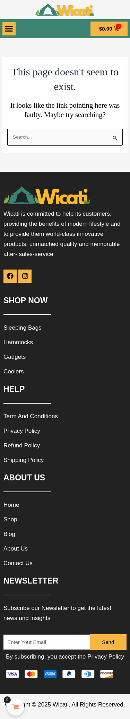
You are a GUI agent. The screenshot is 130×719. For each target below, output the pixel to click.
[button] (9, 28)
